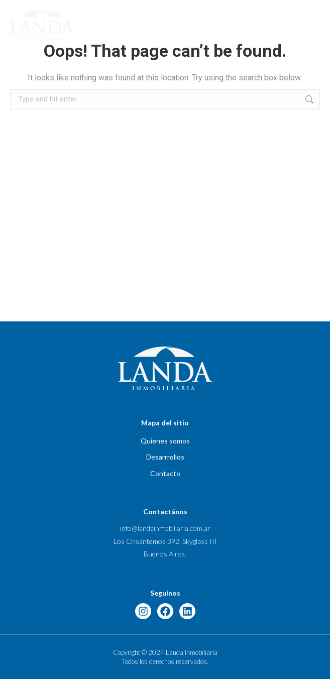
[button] (316, 24)
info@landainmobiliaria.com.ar (165, 528)
